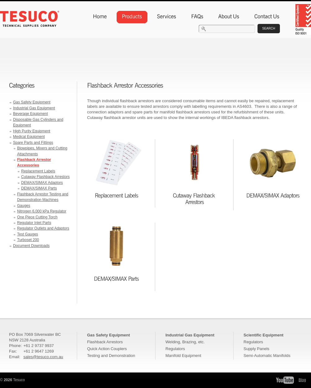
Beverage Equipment (30, 114)
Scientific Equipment (263, 335)
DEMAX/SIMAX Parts (39, 188)
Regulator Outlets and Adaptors (43, 228)
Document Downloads (31, 246)
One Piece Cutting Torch (37, 217)
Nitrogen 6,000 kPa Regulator (41, 211)
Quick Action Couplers (107, 348)
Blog (302, 380)
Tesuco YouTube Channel (285, 380)
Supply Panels (256, 348)
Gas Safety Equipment (31, 102)
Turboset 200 (28, 240)
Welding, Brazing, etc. (185, 342)
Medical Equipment (29, 137)
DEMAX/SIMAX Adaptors (42, 182)
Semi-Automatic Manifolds (267, 355)
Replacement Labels (38, 171)
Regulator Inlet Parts (34, 223)
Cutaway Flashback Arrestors (45, 177)
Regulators (175, 348)
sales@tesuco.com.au (43, 356)
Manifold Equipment (183, 355)
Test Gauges (27, 234)
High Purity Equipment (31, 131)
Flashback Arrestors (105, 342)
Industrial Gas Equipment (34, 108)
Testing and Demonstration (111, 355)
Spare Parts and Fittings (33, 142)
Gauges (23, 205)
